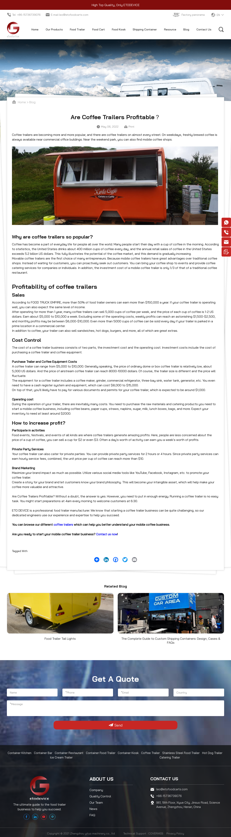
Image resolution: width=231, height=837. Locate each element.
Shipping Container (145, 29)
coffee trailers (64, 524)
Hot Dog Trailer (213, 753)
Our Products (54, 29)
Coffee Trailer (152, 753)
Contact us (165, 778)
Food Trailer (77, 29)
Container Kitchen (20, 753)
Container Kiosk (130, 753)
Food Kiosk (119, 29)
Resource (170, 29)
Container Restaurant (70, 753)
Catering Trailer (170, 757)
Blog (186, 29)
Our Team (96, 801)
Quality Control (100, 795)
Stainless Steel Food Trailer (182, 753)
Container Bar (44, 753)
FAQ (92, 814)
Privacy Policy (175, 832)
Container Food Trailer (102, 753)
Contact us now (107, 534)
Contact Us (203, 29)
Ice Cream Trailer (62, 757)
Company (96, 789)
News (93, 808)
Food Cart (98, 29)
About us (101, 778)
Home (34, 29)
